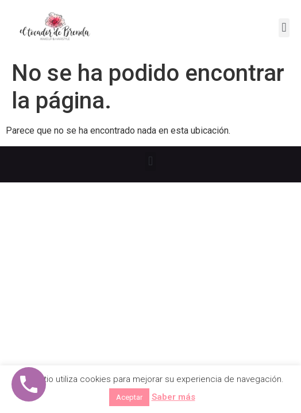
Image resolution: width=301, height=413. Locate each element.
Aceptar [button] (129, 397)
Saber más (173, 397)
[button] (284, 27)
